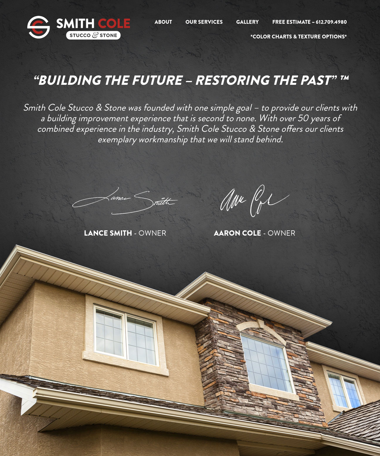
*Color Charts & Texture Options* (299, 36)
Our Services (204, 22)
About (163, 22)
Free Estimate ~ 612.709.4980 (309, 22)
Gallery (247, 22)
